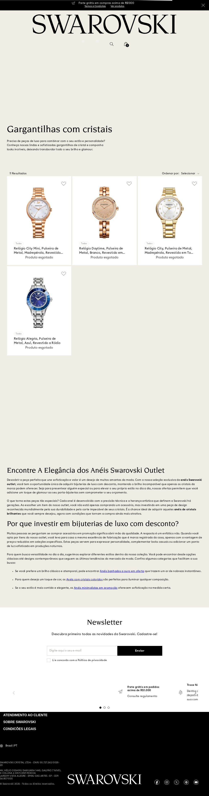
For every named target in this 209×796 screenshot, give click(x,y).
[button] (111, 44)
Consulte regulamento (142, 696)
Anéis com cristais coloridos (84, 579)
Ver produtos (117, 6)
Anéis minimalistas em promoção (96, 588)
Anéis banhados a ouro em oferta (122, 571)
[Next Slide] (195, 692)
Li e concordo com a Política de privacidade (79, 660)
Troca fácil (194, 685)
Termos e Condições (95, 6)
